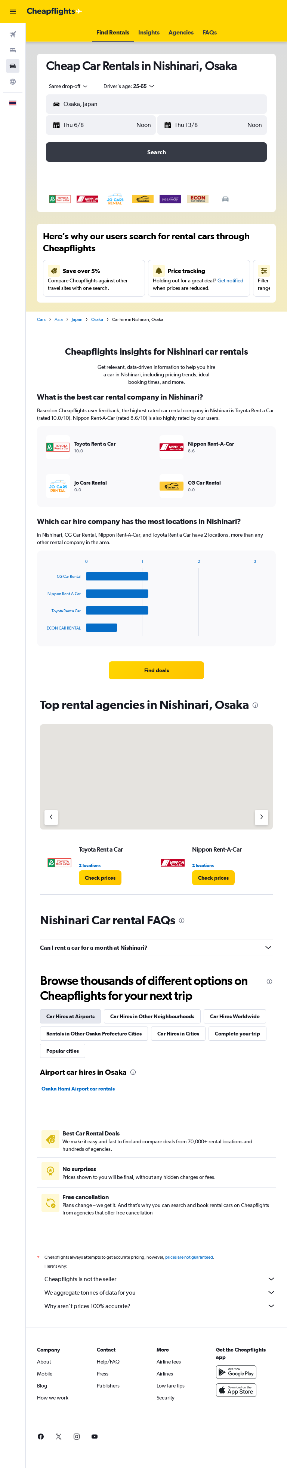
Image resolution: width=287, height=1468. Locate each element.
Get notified (230, 280)
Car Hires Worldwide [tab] (235, 1016)
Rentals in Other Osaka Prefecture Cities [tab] (94, 1034)
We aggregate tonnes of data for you (160, 1292)
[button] (12, 11)
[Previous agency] (51, 817)
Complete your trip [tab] (237, 1034)
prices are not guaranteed (189, 1257)
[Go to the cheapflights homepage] (54, 11)
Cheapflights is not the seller (160, 1278)
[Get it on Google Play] (236, 1372)
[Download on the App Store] (236, 1390)
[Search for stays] (12, 50)
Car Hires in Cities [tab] (178, 1034)
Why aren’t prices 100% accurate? (160, 1305)
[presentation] (255, 705)
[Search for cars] (12, 65)
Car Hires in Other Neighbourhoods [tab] (152, 1016)
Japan (77, 319)
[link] (156, 670)
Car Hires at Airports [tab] (70, 1016)
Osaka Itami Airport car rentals (78, 1089)
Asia (59, 319)
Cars (41, 319)
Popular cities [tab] (62, 1051)
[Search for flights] (12, 34)
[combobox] (69, 86)
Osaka (97, 319)
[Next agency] (261, 817)
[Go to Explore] (12, 81)
